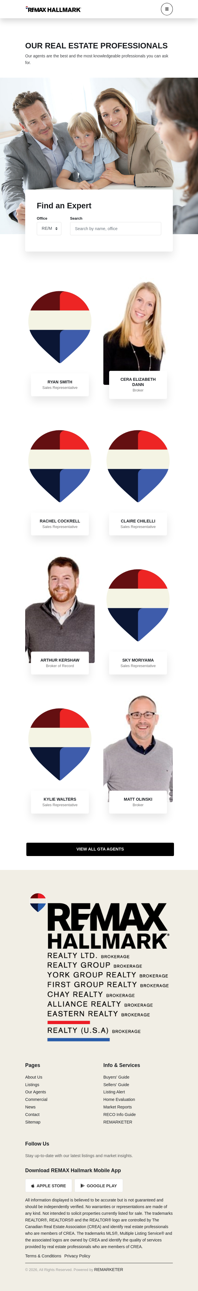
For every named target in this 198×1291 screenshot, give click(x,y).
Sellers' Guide (116, 1084)
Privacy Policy (77, 1256)
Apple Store (48, 1185)
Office (42, 218)
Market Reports (117, 1107)
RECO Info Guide (119, 1114)
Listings (32, 1084)
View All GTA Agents (100, 849)
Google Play (98, 1185)
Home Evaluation (119, 1099)
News (30, 1107)
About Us (33, 1077)
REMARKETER (117, 1122)
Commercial (36, 1099)
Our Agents (35, 1092)
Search (76, 218)
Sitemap (33, 1122)
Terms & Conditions (43, 1256)
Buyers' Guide (116, 1077)
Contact (32, 1114)
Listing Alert (114, 1092)
